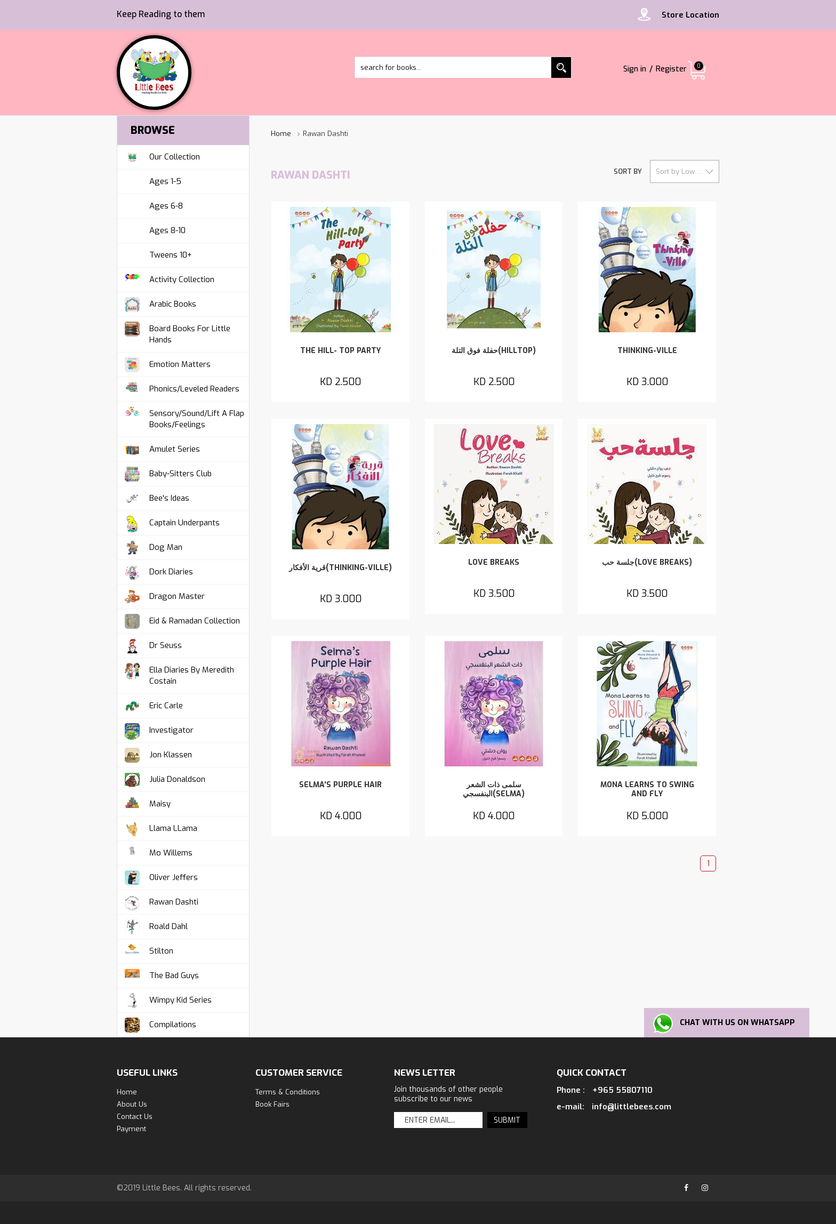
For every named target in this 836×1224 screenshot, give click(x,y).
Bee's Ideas (156, 498)
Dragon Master (164, 596)
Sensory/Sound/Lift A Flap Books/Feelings (183, 417)
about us (132, 1104)
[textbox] (463, 67)
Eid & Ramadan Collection (181, 621)
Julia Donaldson (164, 779)
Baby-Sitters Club (167, 474)
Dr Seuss (152, 645)
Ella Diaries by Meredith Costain (178, 673)
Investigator (158, 730)
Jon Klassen (157, 755)
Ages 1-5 (165, 181)
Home (281, 133)
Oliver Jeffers (160, 877)
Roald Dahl (155, 926)
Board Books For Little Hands (176, 332)
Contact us (134, 1116)
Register (671, 68)
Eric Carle (153, 706)
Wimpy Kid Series (167, 1000)
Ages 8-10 (167, 230)
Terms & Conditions (287, 1092)
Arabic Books (159, 304)
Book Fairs (272, 1104)
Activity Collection (168, 279)
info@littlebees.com (631, 1106)
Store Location (690, 15)
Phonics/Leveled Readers (181, 389)
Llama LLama (160, 828)
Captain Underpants (171, 523)
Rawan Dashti (160, 902)
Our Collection (161, 157)
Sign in (632, 68)
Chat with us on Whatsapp (740, 1022)
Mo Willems (157, 853)
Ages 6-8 (166, 206)
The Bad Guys (161, 975)
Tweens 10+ (170, 255)
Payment (131, 1128)
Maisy (147, 804)
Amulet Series (161, 449)
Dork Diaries (158, 572)
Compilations (159, 1024)
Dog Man (152, 547)
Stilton (148, 951)
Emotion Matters (167, 364)
